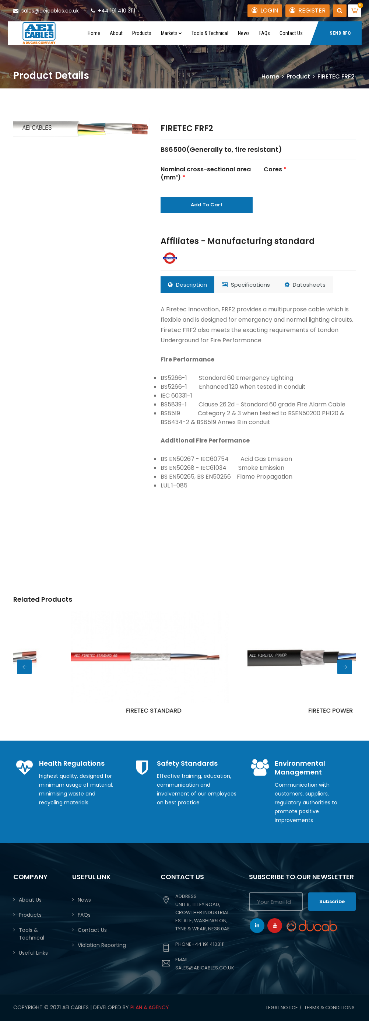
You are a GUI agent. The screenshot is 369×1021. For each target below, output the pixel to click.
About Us (30, 899)
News (244, 33)
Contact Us (291, 33)
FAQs (264, 33)
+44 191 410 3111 (113, 10)
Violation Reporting (102, 945)
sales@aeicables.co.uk (46, 10)
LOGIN (265, 10)
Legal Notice (282, 1007)
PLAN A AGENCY (149, 1007)
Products (141, 33)
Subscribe (332, 901)
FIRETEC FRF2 (187, 128)
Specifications (246, 285)
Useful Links (33, 953)
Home (94, 33)
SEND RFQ (340, 33)
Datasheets (305, 285)
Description (187, 285)
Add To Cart (206, 204)
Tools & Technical (209, 33)
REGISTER (307, 10)
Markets (171, 33)
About (116, 33)
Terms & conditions (329, 1007)
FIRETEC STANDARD (198, 710)
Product (298, 76)
